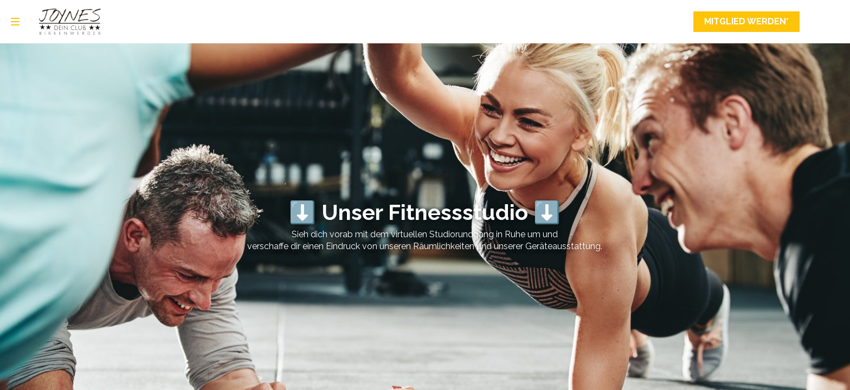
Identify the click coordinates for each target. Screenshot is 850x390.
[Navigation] (15, 21)
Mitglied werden (746, 21)
